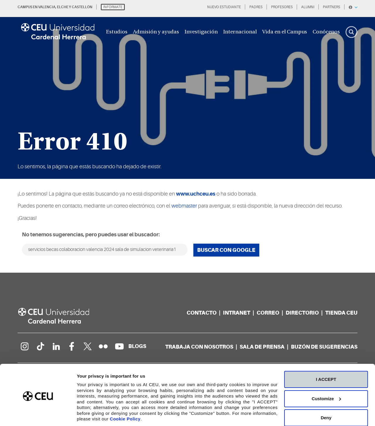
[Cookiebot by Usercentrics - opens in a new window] (38, 414)
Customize (326, 378)
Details (84, 414)
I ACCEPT (326, 359)
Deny (326, 397)
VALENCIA (46, 7)
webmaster (184, 206)
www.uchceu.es (195, 194)
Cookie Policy (125, 398)
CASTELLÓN (82, 7)
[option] (187, 89)
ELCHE (62, 7)
